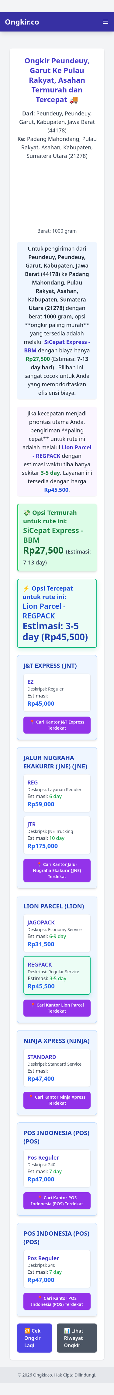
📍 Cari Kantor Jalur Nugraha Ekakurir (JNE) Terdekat (57, 870)
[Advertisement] (57, 193)
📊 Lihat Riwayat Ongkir (73, 1338)
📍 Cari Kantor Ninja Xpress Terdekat (57, 1100)
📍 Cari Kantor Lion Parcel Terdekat (57, 1008)
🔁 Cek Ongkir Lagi (32, 1338)
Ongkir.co (22, 22)
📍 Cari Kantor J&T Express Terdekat (57, 725)
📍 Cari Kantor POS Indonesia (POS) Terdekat (57, 1201)
